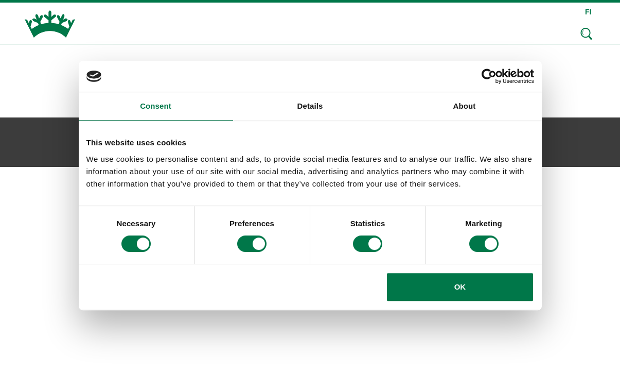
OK (460, 286)
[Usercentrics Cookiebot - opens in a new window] (489, 76)
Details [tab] (310, 106)
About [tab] (464, 106)
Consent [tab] (155, 106)
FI (588, 12)
